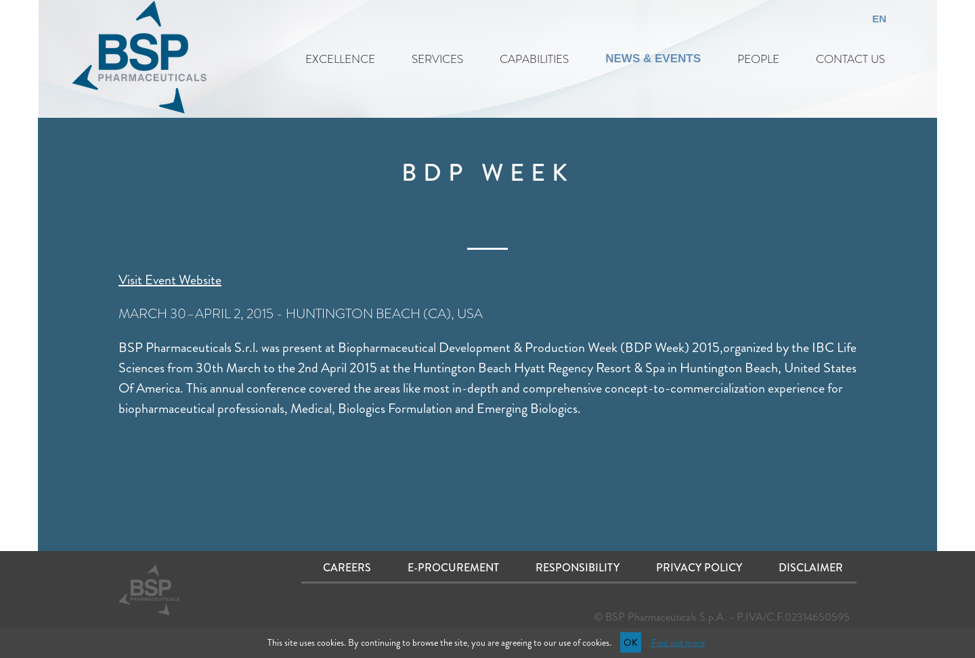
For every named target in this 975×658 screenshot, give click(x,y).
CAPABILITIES (534, 59)
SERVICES (437, 59)
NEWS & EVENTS (653, 58)
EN (879, 18)
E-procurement (453, 567)
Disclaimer (811, 567)
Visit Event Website (169, 280)
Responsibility (578, 567)
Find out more (678, 642)
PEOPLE (758, 59)
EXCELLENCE (340, 59)
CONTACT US (850, 59)
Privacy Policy (699, 567)
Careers (347, 567)
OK (631, 642)
